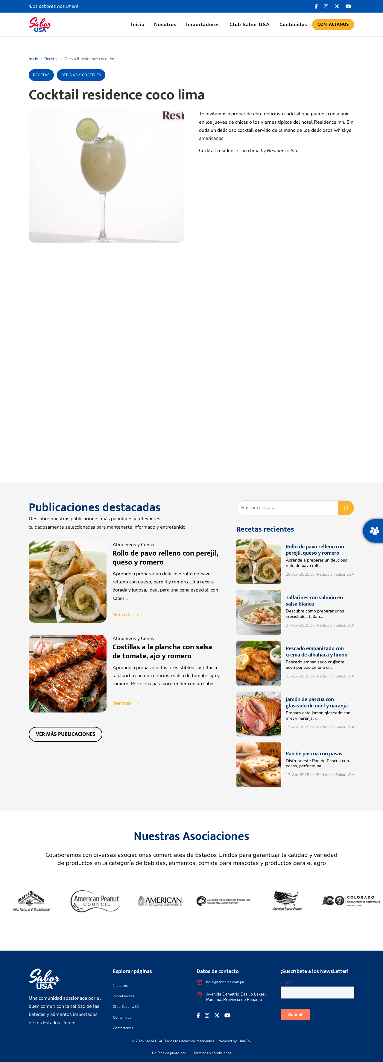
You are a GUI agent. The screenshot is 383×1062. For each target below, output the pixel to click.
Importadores (203, 24)
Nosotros (165, 24)
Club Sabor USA (250, 24)
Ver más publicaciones (65, 734)
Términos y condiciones (212, 1053)
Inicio (138, 24)
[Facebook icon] (316, 6)
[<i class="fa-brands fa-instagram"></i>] (326, 6)
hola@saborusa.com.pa (225, 982)
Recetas (51, 59)
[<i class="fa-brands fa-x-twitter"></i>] (337, 6)
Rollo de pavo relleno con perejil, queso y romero (165, 557)
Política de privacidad (169, 1053)
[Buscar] (346, 508)
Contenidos (293, 24)
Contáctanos (333, 24)
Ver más (122, 614)
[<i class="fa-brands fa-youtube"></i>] (348, 6)
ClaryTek (244, 1041)
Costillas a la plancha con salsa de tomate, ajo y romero (162, 651)
